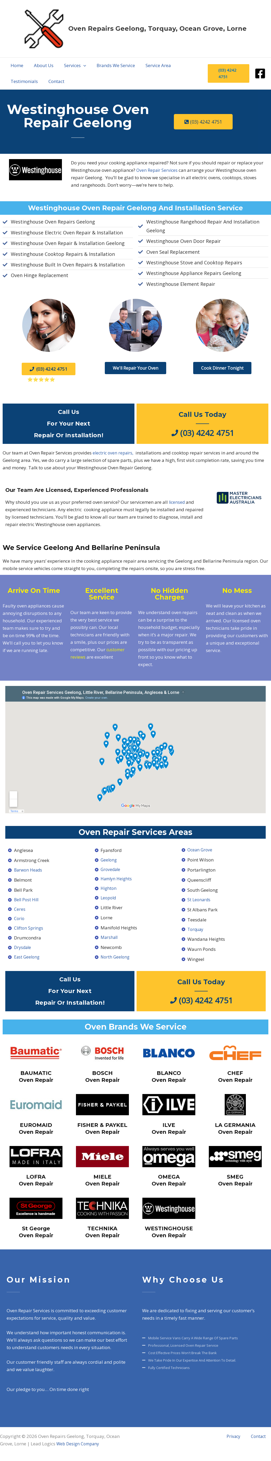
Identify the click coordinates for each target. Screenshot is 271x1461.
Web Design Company (79, 1445)
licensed (177, 502)
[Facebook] (260, 73)
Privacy (243, 1438)
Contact (263, 1438)
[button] (59, 65)
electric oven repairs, (115, 453)
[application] (67, 65)
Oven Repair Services (157, 170)
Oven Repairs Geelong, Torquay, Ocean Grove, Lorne (157, 28)
